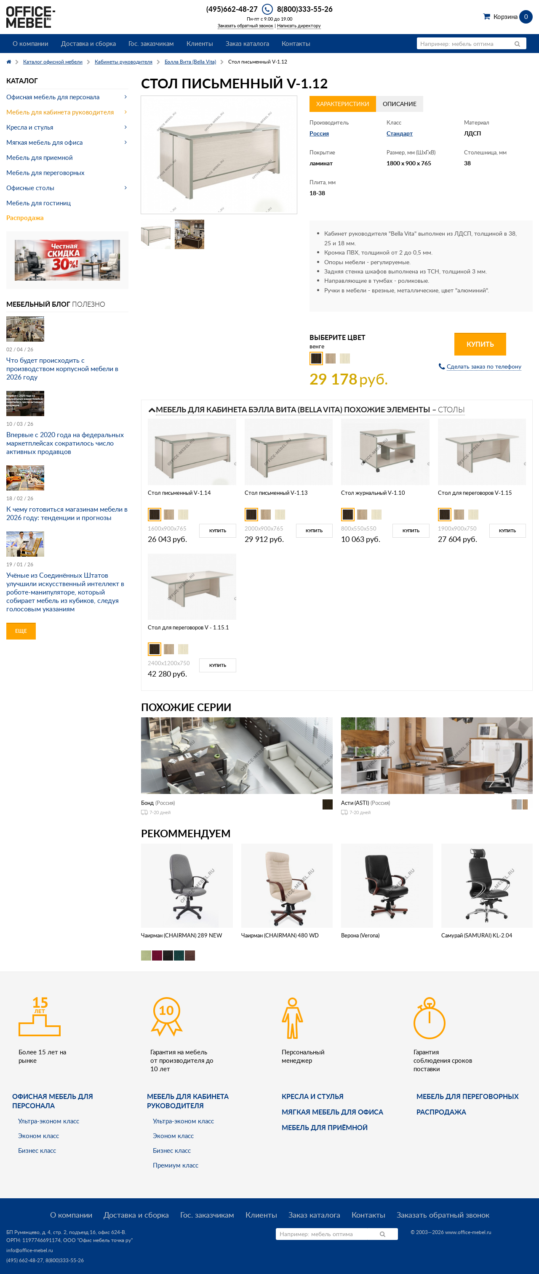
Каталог (22, 80)
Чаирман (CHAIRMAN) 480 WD (280, 935)
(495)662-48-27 (232, 9)
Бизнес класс (37, 1150)
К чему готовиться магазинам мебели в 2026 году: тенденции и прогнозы (67, 513)
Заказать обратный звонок (245, 25)
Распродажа (25, 217)
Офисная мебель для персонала (52, 97)
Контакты (296, 43)
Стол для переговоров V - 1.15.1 (188, 627)
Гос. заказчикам (151, 43)
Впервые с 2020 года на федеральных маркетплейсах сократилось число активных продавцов (65, 443)
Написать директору (299, 25)
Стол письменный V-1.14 (179, 492)
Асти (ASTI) (355, 803)
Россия (319, 133)
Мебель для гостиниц (38, 203)
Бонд (147, 803)
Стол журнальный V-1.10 (373, 492)
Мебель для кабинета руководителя (60, 112)
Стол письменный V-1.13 (276, 492)
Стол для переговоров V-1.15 (475, 492)
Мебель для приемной (39, 157)
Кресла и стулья (29, 127)
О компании (30, 43)
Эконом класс (38, 1135)
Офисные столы (30, 187)
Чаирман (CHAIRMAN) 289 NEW (181, 935)
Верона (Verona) (360, 935)
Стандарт (400, 133)
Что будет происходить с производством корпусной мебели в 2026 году (62, 369)
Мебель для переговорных (45, 172)
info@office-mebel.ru (29, 1250)
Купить (480, 344)
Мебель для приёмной (325, 1127)
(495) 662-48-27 (24, 1260)
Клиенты (200, 43)
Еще (21, 630)
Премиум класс (175, 1165)
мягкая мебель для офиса (332, 1112)
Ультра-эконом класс (48, 1121)
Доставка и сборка (88, 43)
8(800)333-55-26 (305, 9)
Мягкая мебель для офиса (44, 142)
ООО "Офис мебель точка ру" (98, 1240)
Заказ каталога (247, 43)
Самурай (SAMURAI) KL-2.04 (476, 935)
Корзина (513, 16)
